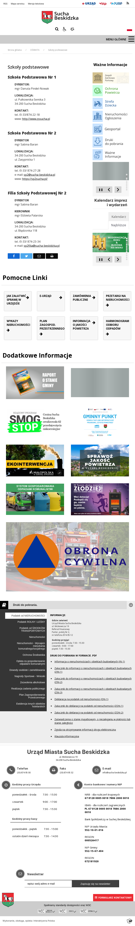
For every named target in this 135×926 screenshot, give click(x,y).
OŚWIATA (35, 49)
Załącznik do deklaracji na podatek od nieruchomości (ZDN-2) (88, 712)
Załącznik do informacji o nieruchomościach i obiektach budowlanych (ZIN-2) (93, 680)
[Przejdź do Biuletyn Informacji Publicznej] (102, 3)
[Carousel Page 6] (126, 184)
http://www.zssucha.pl (36, 119)
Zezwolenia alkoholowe (32, 682)
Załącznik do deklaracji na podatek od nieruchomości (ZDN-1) (88, 705)
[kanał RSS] (128, 3)
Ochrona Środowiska (34, 654)
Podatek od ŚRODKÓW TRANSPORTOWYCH (32, 629)
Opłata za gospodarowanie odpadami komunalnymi (30, 662)
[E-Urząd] (88, 3)
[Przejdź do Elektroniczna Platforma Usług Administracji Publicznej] (116, 3)
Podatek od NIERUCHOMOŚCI (28, 615)
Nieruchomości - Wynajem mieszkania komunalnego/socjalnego (31, 646)
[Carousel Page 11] (126, 257)
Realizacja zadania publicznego (28, 688)
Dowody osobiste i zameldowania (27, 670)
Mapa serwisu (17, 4)
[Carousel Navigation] (113, 189)
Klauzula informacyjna (66, 736)
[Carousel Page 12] (126, 259)
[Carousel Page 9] (126, 189)
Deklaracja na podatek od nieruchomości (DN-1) (81, 699)
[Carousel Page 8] (126, 188)
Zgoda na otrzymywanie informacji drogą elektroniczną (85, 729)
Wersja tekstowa (36, 4)
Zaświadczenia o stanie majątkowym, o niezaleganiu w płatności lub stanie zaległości (92, 721)
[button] (64, 29)
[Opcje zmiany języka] (129, 29)
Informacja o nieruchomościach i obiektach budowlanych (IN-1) (89, 661)
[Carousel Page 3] (126, 178)
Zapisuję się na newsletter (95, 883)
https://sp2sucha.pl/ (35, 179)
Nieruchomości (37, 637)
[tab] (119, 216)
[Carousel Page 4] (126, 180)
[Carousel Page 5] (126, 182)
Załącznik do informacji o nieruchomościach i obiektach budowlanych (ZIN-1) (93, 670)
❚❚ (99, 189)
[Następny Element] (118, 189)
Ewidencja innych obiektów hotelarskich (30, 705)
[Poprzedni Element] (108, 189)
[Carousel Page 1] (126, 174)
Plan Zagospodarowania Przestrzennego (32, 696)
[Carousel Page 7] (126, 186)
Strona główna (15, 49)
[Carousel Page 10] (126, 255)
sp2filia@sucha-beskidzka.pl (42, 246)
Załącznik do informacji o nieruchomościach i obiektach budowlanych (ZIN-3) (93, 690)
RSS (5, 4)
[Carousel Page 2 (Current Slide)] (126, 176)
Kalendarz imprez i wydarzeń (110, 202)
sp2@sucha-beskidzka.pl (39, 175)
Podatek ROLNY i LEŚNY (31, 621)
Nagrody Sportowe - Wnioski (30, 676)
